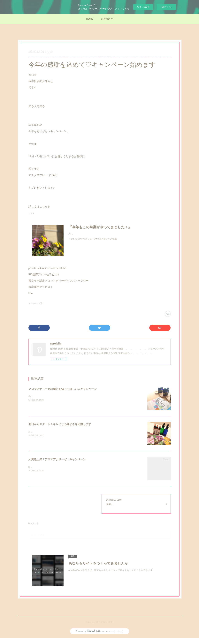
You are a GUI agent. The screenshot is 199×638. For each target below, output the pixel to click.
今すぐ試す (143, 6)
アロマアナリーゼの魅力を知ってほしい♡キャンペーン (62, 388)
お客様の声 (107, 19)
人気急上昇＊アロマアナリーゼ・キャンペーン (57, 459)
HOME (89, 19)
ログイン (166, 6)
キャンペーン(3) (35, 303)
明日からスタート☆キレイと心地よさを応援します (59, 424)
